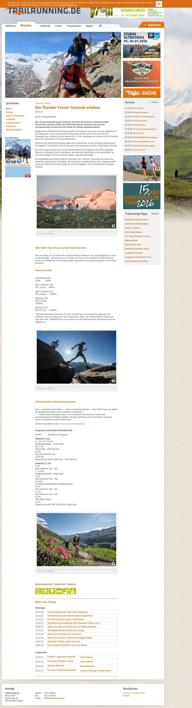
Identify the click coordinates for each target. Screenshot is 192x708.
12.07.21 (39, 623)
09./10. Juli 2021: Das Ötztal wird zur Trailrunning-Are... (73, 627)
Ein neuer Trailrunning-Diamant (62, 670)
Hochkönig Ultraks (133, 232)
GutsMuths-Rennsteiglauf (144, 146)
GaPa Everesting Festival (143, 141)
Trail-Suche (11, 126)
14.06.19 (39, 634)
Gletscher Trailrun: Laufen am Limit (64, 641)
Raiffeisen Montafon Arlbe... (137, 249)
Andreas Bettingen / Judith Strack (95, 671)
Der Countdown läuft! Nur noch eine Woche (67, 645)
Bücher (9, 109)
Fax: (36, 696)
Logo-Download (13, 123)
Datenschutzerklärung (67, 5)
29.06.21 (39, 627)
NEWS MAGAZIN (13, 130)
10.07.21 (39, 657)
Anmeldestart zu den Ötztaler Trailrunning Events (70, 616)
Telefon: (38, 693)
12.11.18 (39, 638)
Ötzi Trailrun (138, 108)
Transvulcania (139, 150)
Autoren (9, 112)
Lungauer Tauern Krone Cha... (138, 257)
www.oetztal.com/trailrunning (72, 424)
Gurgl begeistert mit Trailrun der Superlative (68, 612)
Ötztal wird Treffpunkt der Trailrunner (64, 634)
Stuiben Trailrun (132, 228)
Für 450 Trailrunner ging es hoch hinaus (66, 619)
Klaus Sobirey (86, 657)
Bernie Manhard (87, 666)
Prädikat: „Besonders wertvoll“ (62, 657)
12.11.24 (39, 616)
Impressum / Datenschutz (134, 693)
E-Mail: (38, 698)
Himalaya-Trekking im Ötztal (60, 661)
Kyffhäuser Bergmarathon (144, 117)
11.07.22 (39, 619)
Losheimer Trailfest (134, 253)
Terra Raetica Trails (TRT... (137, 261)
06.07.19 (39, 662)
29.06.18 (39, 645)
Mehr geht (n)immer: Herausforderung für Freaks (70, 638)
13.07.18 (39, 641)
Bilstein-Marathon (140, 112)
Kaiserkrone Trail (132, 245)
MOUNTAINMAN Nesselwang (145, 137)
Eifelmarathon (131, 240)
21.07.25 (39, 612)
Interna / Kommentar (15, 116)
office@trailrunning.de (54, 698)
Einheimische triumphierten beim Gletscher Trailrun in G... (74, 623)
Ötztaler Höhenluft (56, 666)
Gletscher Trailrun (42, 103)
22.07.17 (39, 671)
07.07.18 (39, 666)
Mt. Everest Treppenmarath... (145, 129)
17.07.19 (39, 630)
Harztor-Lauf (138, 133)
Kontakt (126, 696)
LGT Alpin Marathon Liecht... (138, 236)
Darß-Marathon (139, 125)
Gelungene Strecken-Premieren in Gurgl (66, 630)
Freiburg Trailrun (140, 121)
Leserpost (10, 119)
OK (159, 4)
